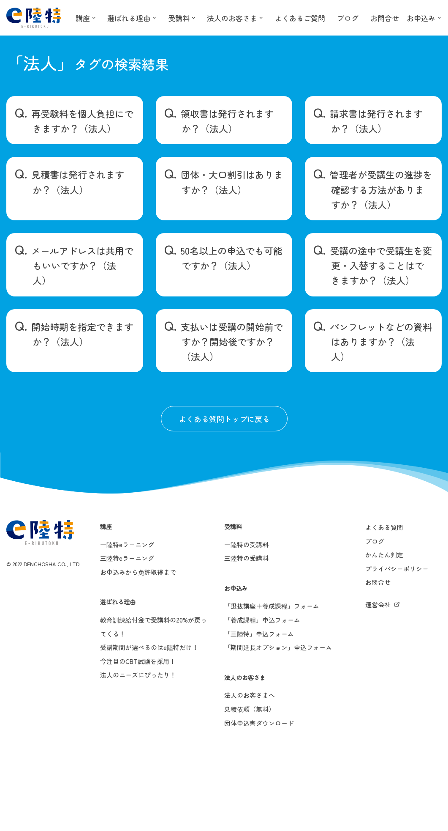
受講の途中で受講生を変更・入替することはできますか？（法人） (381, 265)
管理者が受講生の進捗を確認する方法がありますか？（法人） (381, 189)
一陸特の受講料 (246, 544)
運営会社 (378, 604)
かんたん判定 (384, 554)
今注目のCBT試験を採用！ (138, 661)
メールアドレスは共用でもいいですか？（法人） (82, 265)
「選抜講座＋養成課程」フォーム (271, 605)
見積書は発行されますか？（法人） (77, 181)
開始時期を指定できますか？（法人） (82, 334)
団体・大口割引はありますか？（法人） (232, 181)
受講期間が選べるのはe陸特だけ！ (149, 647)
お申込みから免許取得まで (138, 572)
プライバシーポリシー (397, 568)
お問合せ (398, 17)
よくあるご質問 (310, 17)
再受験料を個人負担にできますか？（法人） (82, 121)
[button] (95, 17)
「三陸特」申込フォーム (259, 633)
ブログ (359, 17)
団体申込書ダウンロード (259, 723)
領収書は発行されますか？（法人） (227, 121)
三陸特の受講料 (246, 558)
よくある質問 (384, 527)
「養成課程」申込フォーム (262, 619)
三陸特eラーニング (127, 558)
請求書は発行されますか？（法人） (376, 121)
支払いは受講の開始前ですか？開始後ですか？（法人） (232, 341)
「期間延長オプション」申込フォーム (278, 647)
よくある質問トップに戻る (224, 418)
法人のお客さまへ (249, 695)
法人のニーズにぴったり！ (138, 674)
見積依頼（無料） (249, 709)
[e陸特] (33, 18)
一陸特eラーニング (127, 544)
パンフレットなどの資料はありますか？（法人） (381, 341)
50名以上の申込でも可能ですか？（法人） (231, 258)
